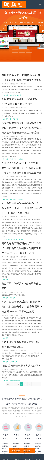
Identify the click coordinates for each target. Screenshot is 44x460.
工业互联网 (6, 239)
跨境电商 (5, 159)
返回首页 (5, 459)
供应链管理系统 (15, 380)
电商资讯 (23, 84)
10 (25, 384)
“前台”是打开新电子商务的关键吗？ (21, 365)
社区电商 (21, 239)
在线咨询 (27, 459)
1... (8, 384)
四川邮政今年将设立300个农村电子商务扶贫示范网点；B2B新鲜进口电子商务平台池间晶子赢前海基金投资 (21, 168)
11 (29, 384)
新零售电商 (13, 362)
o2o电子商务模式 (15, 95)
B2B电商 (20, 199)
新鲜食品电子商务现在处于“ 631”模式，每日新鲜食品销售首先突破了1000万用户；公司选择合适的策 (22, 248)
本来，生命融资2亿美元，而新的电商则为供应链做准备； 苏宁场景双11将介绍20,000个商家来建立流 (22, 306)
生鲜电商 (5, 95)
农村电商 (13, 159)
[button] (1, 31)
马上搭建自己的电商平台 (22, 450)
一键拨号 (16, 459)
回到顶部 (38, 459)
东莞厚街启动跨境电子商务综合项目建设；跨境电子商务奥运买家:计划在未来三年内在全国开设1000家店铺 (22, 127)
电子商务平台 (14, 119)
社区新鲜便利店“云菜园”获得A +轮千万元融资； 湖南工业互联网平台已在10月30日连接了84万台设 (22, 208)
